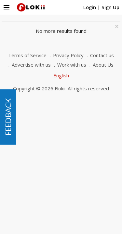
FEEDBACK (8, 117)
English (61, 75)
